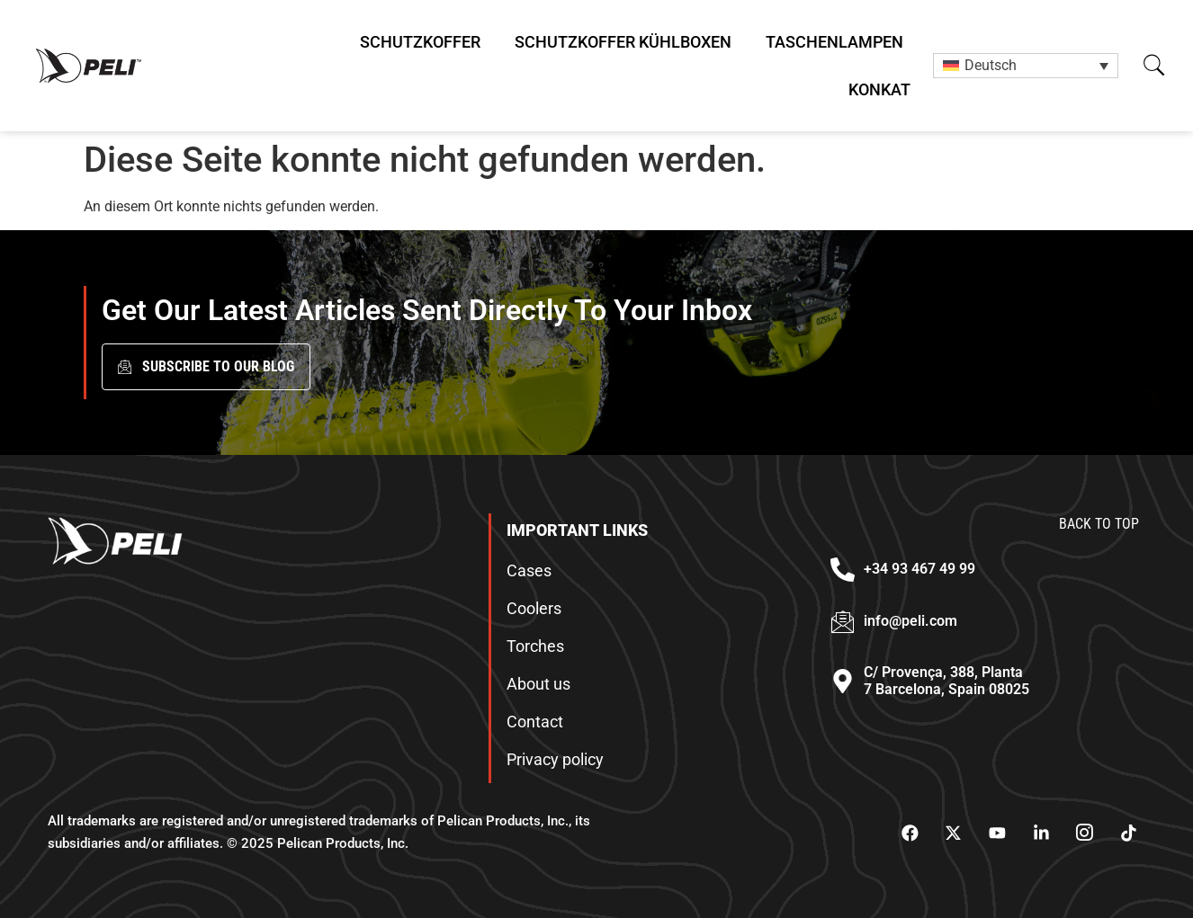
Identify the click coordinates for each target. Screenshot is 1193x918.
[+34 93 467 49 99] (842, 569)
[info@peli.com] (842, 622)
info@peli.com (910, 620)
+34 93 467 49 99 (919, 568)
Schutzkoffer (420, 41)
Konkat (879, 89)
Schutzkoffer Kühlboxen (623, 41)
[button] (1154, 65)
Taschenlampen (834, 41)
